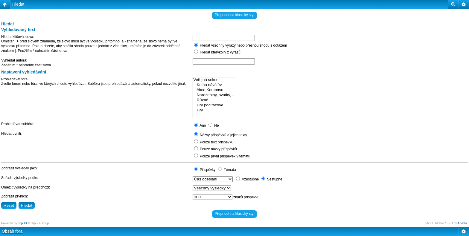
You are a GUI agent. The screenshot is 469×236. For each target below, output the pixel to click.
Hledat (18, 4)
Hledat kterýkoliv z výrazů (217, 52)
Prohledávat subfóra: (17, 124)
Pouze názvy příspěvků (215, 149)
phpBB (22, 223)
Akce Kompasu (214, 90)
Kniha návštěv (214, 85)
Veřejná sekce (214, 79)
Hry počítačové (214, 105)
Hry (214, 110)
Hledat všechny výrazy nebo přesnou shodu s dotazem (240, 45)
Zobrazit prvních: (14, 196)
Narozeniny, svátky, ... (214, 95)
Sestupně (271, 179)
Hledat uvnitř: (11, 133)
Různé (214, 100)
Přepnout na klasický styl (234, 15)
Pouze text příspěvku (213, 142)
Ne (213, 125)
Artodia (462, 223)
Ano (200, 125)
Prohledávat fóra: (14, 79)
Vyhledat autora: (14, 60)
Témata (227, 170)
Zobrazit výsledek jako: (19, 168)
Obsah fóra (12, 231)
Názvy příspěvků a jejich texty (220, 135)
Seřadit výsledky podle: (19, 178)
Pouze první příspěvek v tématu (222, 156)
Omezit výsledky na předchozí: (25, 187)
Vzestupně (247, 179)
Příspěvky (205, 170)
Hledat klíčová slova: (17, 37)
